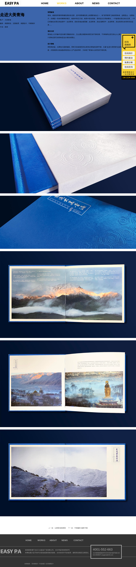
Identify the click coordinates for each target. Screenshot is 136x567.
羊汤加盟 (42, 564)
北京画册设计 (49, 564)
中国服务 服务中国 (81, 528)
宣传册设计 (35, 564)
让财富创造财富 (60, 528)
